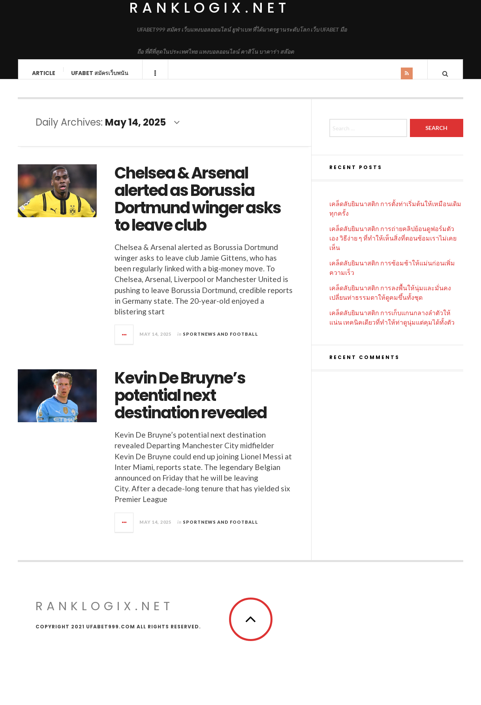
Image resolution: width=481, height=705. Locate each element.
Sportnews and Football (220, 341)
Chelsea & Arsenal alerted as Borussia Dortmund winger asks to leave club (198, 206)
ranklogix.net (105, 613)
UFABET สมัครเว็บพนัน (99, 73)
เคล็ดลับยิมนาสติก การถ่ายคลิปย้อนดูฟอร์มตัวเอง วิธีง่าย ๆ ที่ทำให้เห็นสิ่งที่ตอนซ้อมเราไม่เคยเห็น (393, 245)
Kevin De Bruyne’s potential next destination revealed (191, 402)
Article (43, 73)
